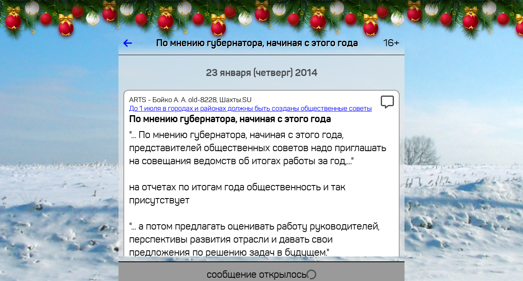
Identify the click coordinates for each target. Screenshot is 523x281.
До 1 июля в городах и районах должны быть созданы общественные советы (250, 108)
